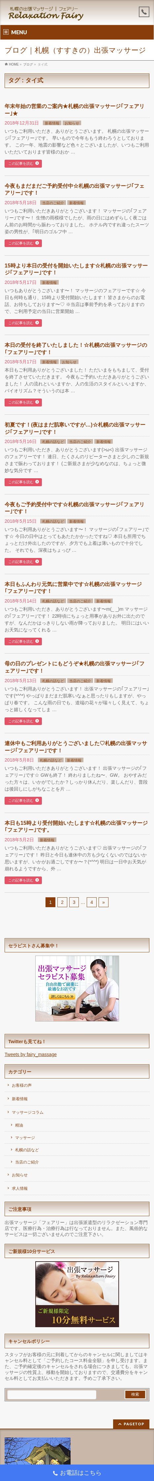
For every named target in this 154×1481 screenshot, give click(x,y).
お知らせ (72, 123)
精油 (19, 1125)
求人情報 (20, 1188)
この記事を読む (21, 163)
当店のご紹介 (53, 203)
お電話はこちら (77, 1473)
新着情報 (52, 123)
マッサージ (25, 1137)
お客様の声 (22, 1085)
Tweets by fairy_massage (31, 1054)
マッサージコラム (28, 1112)
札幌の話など (53, 442)
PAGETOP (134, 1424)
